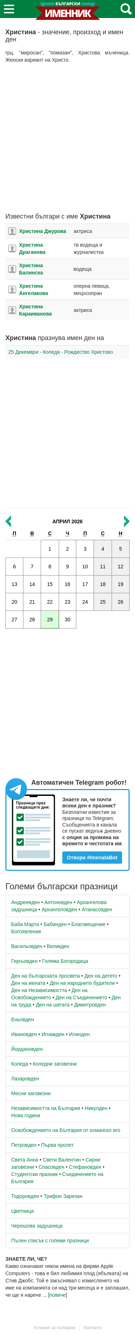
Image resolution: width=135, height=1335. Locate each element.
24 (85, 602)
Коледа (19, 1064)
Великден (58, 946)
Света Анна (24, 1160)
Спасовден (51, 1167)
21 (32, 602)
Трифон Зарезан (63, 1196)
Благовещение (88, 924)
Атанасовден (97, 909)
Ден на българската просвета (45, 976)
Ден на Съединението (81, 997)
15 (50, 584)
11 (103, 566)
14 (32, 584)
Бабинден (55, 924)
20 (14, 602)
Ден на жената (28, 983)
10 (85, 566)
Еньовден (22, 1019)
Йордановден (27, 1049)
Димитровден (90, 1005)
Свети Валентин (62, 1160)
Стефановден (85, 1167)
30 (68, 619)
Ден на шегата (53, 1005)
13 (14, 584)
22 (50, 602)
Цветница (22, 1211)
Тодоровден (25, 1196)
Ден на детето (100, 976)
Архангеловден (59, 909)
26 (120, 602)
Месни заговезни (31, 1093)
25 (103, 602)
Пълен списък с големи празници (50, 1240)
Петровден (23, 1145)
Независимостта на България (45, 1108)
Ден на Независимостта (39, 990)
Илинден (79, 1034)
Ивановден (24, 1034)
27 (14, 619)
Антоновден (58, 902)
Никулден (96, 1108)
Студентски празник (34, 1174)
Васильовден (26, 946)
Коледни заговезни (55, 1064)
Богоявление (26, 931)
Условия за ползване (54, 1327)
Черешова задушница (37, 1226)
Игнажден (52, 1034)
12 (120, 566)
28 (32, 619)
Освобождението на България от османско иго (65, 1130)
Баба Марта (25, 924)
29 (50, 619)
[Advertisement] (67, 138)
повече (58, 1295)
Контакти (93, 1327)
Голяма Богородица (65, 961)
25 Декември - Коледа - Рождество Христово (60, 352)
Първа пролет (57, 1145)
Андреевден (25, 902)
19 (120, 584)
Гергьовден (24, 961)
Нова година (25, 1115)
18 (103, 584)
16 (68, 584)
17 (85, 584)
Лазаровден (25, 1078)
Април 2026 (67, 521)
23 (68, 602)
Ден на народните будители (82, 983)
